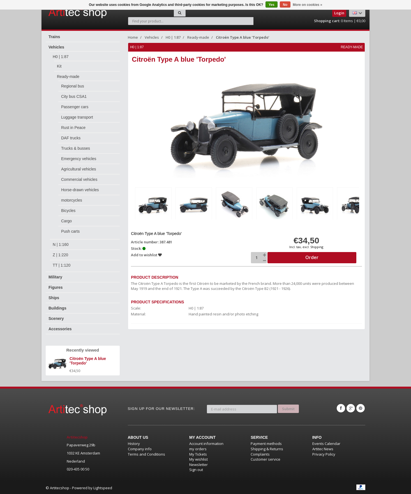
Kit (59, 66)
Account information (206, 443)
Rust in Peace (73, 127)
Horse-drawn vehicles (80, 190)
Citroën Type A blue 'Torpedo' (242, 37)
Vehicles (56, 47)
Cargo (66, 221)
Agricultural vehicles (78, 169)
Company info (140, 448)
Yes (271, 5)
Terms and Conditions (146, 454)
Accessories (60, 329)
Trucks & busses (75, 148)
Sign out (196, 469)
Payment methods (266, 443)
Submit (288, 408)
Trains (54, 36)
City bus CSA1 (74, 96)
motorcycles (71, 200)
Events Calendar (326, 443)
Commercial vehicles (79, 179)
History (134, 443)
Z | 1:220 (60, 255)
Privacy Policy (323, 454)
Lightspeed (102, 487)
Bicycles (68, 210)
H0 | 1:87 (61, 56)
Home (133, 37)
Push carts (70, 231)
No (285, 5)
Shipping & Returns (267, 448)
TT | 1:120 (61, 265)
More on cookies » (307, 5)
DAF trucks (70, 138)
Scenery (56, 318)
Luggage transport (77, 117)
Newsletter (198, 464)
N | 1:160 (61, 244)
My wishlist (198, 459)
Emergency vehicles (78, 158)
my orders (198, 448)
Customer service (265, 459)
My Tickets (198, 454)
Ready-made (68, 76)
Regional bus (72, 86)
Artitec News (322, 448)
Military (55, 277)
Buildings (57, 308)
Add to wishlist (146, 254)
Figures (56, 287)
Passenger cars (74, 107)
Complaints (260, 454)
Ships (54, 298)
